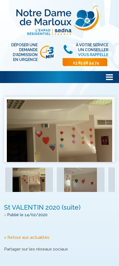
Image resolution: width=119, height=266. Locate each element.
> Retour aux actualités (26, 237)
